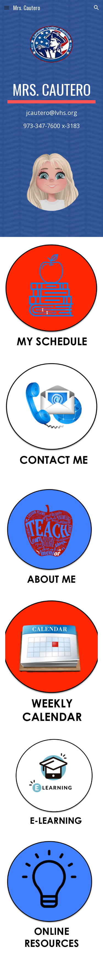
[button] (6, 7)
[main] (51, 105)
